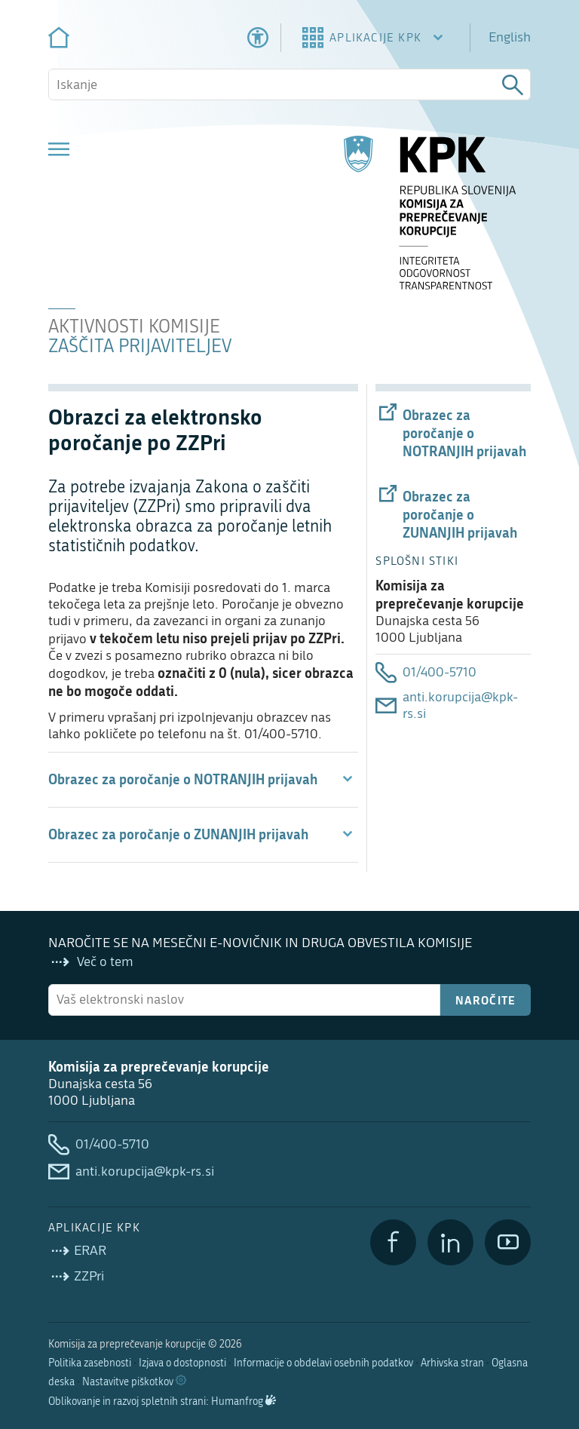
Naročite (485, 1000)
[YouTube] (508, 1242)
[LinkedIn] (450, 1242)
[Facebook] (393, 1242)
